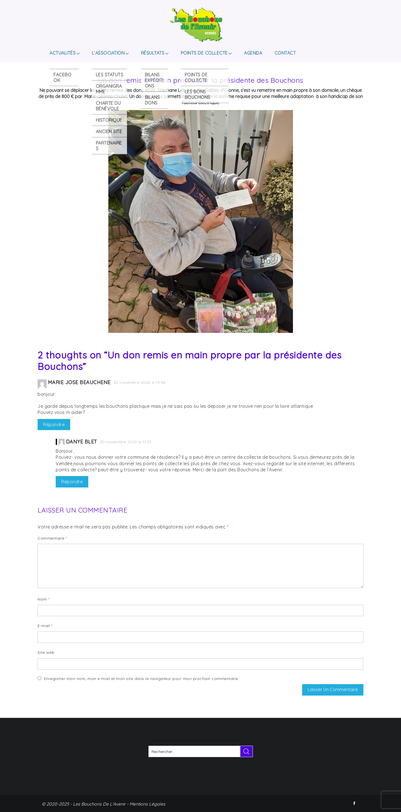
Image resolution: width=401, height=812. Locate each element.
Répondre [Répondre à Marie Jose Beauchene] (54, 424)
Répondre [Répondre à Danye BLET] (72, 481)
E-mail (45, 625)
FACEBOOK (354, 803)
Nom (44, 599)
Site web (46, 652)
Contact (285, 53)
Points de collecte (204, 53)
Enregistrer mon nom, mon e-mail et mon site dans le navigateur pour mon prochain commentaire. (141, 678)
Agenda (253, 53)
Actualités (62, 53)
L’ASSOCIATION (108, 53)
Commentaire (52, 538)
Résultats (153, 53)
